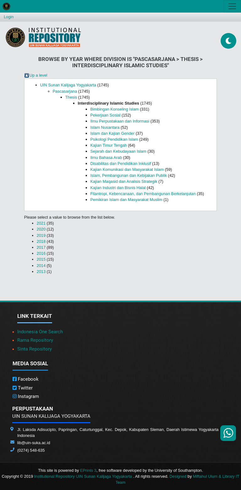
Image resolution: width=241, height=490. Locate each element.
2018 (41, 241)
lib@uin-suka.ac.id (33, 442)
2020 (41, 229)
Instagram (26, 396)
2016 (41, 253)
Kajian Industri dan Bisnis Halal (118, 187)
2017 (41, 247)
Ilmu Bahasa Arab (106, 157)
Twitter (23, 388)
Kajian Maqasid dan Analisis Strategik (123, 181)
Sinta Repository (34, 349)
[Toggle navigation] (232, 6)
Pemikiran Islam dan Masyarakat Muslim (126, 199)
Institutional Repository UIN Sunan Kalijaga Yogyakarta (83, 476)
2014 (41, 265)
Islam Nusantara (105, 127)
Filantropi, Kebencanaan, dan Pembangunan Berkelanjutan (143, 193)
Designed (177, 476)
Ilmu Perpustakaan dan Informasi (119, 121)
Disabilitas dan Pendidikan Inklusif (120, 163)
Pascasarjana (65, 91)
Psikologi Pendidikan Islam (114, 139)
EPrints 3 (88, 470)
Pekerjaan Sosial (105, 115)
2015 (41, 259)
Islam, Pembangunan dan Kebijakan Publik (128, 175)
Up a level (38, 75)
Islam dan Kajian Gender (112, 133)
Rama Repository (35, 340)
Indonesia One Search (40, 332)
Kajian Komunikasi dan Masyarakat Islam (127, 169)
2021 (41, 223)
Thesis (71, 97)
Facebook (26, 379)
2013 (41, 271)
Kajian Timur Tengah (108, 145)
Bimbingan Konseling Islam (114, 109)
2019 (41, 235)
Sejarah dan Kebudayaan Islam (118, 151)
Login (8, 16)
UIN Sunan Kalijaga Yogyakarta (68, 85)
